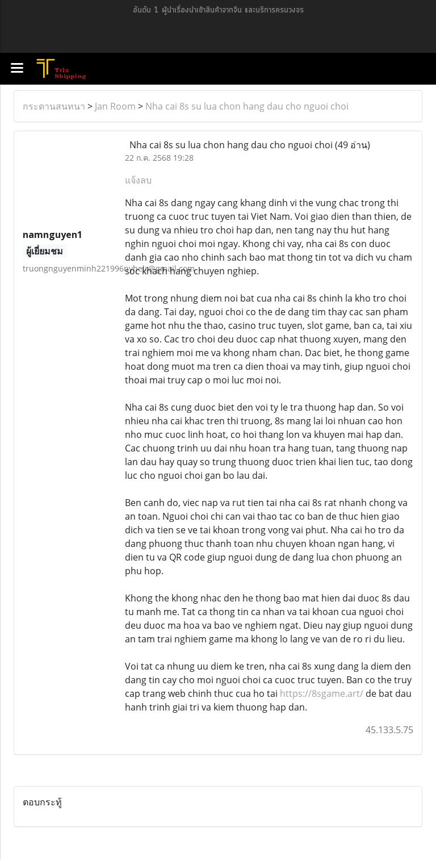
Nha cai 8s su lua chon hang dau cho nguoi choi (247, 106)
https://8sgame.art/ (321, 693)
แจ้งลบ (138, 180)
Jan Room (115, 106)
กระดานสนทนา (54, 106)
